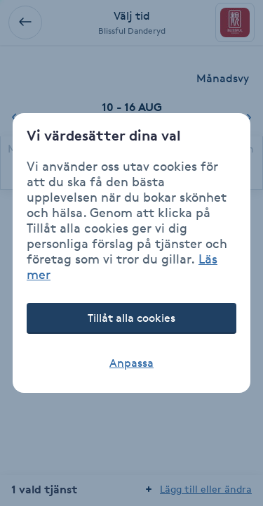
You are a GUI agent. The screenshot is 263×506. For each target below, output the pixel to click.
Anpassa (131, 363)
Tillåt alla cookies (131, 318)
